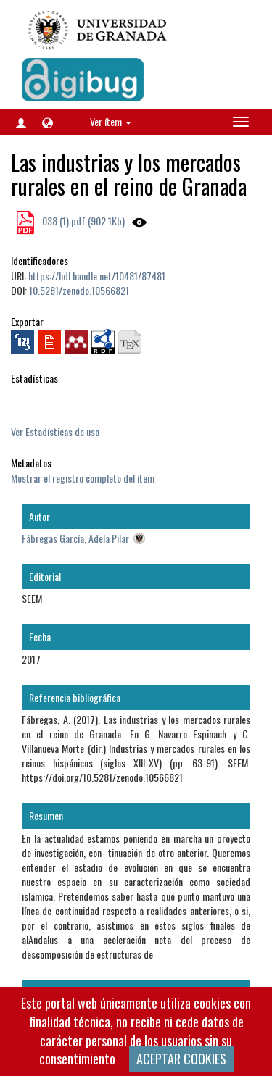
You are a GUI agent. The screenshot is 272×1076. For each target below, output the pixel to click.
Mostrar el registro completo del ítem (82, 477)
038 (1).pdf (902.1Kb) (82, 220)
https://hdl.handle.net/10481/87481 (96, 275)
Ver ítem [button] (110, 121)
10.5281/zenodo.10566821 (79, 290)
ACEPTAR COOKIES (181, 1058)
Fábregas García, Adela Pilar (75, 538)
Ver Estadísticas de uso (55, 431)
